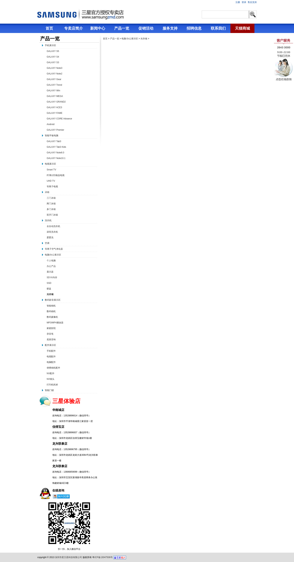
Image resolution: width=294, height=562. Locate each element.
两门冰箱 (51, 203)
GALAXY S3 (53, 62)
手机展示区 (50, 45)
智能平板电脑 (51, 135)
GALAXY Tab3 (54, 141)
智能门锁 (49, 390)
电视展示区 (50, 164)
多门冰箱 (51, 209)
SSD (49, 283)
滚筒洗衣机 (52, 232)
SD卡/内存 (52, 277)
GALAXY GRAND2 (56, 101)
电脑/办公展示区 (53, 254)
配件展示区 (50, 345)
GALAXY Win (53, 90)
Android (50, 124)
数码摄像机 (52, 317)
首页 (105, 38)
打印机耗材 (52, 384)
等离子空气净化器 (54, 249)
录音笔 (50, 334)
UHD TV (51, 181)
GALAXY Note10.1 (56, 158)
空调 (47, 243)
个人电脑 (51, 260)
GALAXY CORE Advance (59, 118)
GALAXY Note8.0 (55, 152)
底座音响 (51, 339)
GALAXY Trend (54, 85)
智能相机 (51, 305)
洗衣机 (48, 220)
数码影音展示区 (53, 300)
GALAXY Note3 (54, 68)
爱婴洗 (50, 237)
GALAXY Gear (54, 79)
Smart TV (51, 169)
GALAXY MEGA (55, 96)
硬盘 (49, 288)
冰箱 (47, 192)
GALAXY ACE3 (54, 107)
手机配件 (51, 351)
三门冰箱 (51, 198)
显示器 (50, 272)
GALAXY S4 (53, 56)
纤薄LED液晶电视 (55, 175)
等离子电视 (52, 186)
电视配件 (51, 356)
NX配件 (50, 373)
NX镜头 (50, 379)
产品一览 (114, 38)
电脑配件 (51, 362)
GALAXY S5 (53, 51)
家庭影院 (51, 328)
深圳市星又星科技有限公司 (68, 557)
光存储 (50, 294)
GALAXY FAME (54, 113)
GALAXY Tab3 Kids (56, 147)
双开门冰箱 (52, 215)
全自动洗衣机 (53, 226)
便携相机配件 (53, 367)
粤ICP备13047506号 (102, 557)
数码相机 (51, 311)
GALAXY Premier (55, 130)
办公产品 (51, 266)
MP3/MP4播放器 (55, 322)
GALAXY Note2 (54, 73)
